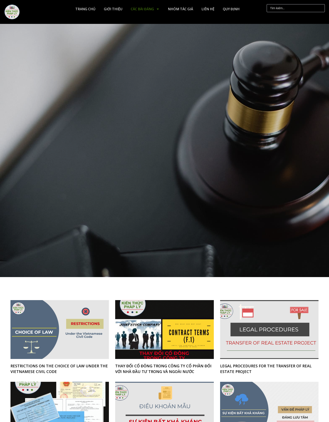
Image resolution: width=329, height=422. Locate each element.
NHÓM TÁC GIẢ (180, 9)
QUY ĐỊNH (231, 9)
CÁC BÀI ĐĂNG (145, 9)
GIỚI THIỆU (113, 9)
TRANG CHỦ (85, 9)
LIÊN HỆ (207, 9)
